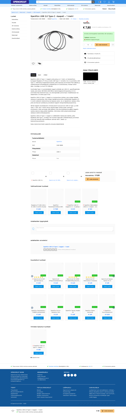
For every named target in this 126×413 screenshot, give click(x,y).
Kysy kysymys (40, 227)
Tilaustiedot (14, 390)
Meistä (39, 390)
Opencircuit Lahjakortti (73, 180)
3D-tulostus (84, 5)
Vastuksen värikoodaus (69, 395)
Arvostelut (40, 392)
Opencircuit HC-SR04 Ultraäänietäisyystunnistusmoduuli (55, 180)
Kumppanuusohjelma (69, 393)
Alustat (45, 5)
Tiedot (13, 387)
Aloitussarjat (70, 5)
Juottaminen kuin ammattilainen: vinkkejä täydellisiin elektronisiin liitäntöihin (102, 390)
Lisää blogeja (93, 397)
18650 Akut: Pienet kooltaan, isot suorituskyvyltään (102, 393)
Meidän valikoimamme (43, 393)
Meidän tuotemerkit (16, 5)
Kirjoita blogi (66, 392)
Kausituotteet (111, 5)
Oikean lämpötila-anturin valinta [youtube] (101, 392)
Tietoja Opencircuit (44, 387)
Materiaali (97, 5)
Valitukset (14, 397)
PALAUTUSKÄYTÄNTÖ (17, 392)
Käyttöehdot (14, 393)
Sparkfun (56, 141)
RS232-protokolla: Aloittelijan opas (99, 395)
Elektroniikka (32, 5)
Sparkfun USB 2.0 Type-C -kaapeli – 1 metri (56, 246)
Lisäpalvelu (67, 387)
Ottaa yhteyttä (111, 8)
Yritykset (104, 8)
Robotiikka (57, 5)
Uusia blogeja (94, 387)
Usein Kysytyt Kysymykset (44, 397)
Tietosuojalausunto (16, 395)
